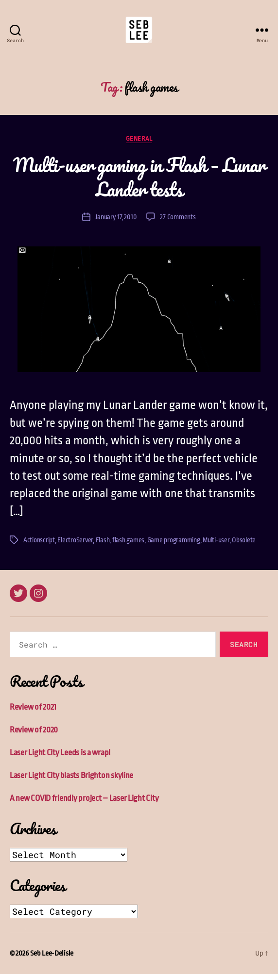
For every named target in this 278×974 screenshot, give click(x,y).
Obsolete (244, 540)
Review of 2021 (33, 707)
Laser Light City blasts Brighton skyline (71, 775)
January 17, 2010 (116, 217)
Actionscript (39, 540)
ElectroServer (75, 540)
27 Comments (177, 217)
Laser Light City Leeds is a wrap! (60, 752)
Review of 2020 (34, 729)
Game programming (173, 540)
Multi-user (216, 540)
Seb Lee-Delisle (51, 953)
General (139, 138)
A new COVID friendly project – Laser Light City (84, 798)
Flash (103, 540)
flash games (128, 540)
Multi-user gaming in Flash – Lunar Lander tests (138, 176)
